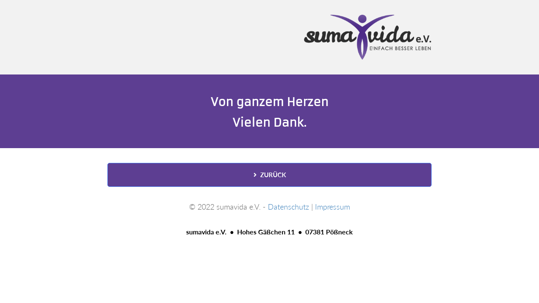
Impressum (332, 206)
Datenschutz (288, 206)
